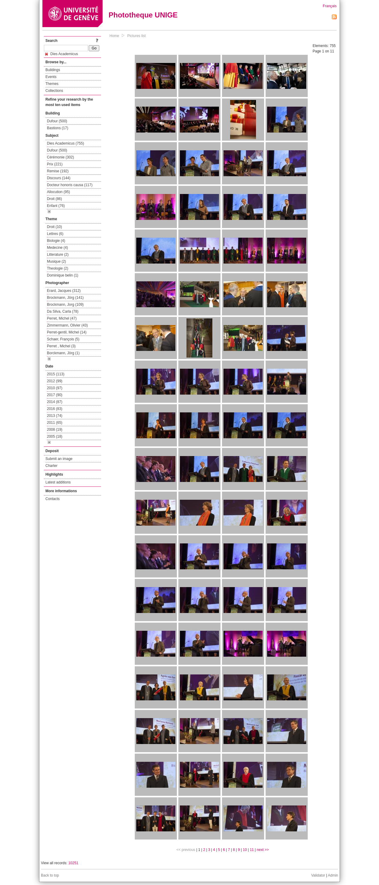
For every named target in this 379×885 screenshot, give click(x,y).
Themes (51, 84)
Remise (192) (58, 171)
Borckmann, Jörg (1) (63, 353)
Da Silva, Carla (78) (63, 311)
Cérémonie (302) (60, 157)
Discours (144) (58, 178)
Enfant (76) (56, 206)
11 (252, 850)
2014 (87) (54, 402)
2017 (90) (54, 395)
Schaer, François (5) (63, 339)
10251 (73, 863)
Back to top (50, 875)
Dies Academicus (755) (65, 143)
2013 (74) (54, 416)
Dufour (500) (57, 121)
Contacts (52, 499)
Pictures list (136, 36)
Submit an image (58, 459)
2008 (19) (54, 429)
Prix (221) (55, 164)
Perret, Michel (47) (62, 318)
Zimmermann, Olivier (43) (67, 325)
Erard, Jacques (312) (64, 291)
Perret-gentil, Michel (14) (66, 332)
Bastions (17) (57, 128)
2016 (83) (54, 409)
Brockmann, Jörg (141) (65, 298)
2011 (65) (54, 423)
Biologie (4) (56, 241)
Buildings (52, 70)
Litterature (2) (58, 254)
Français (330, 6)
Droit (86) (54, 199)
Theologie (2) (57, 268)
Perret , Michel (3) (61, 346)
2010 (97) (54, 388)
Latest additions (58, 482)
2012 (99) (54, 381)
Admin (333, 875)
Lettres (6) (55, 234)
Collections (54, 91)
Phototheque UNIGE (143, 15)
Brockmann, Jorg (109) (65, 304)
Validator (318, 875)
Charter (51, 466)
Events (51, 77)
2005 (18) (54, 436)
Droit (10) (54, 227)
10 (245, 850)
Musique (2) (56, 261)
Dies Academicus (61, 54)
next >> (263, 850)
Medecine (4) (57, 247)
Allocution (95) (58, 192)
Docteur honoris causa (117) (69, 185)
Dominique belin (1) (62, 275)
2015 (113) (55, 374)
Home (114, 36)
